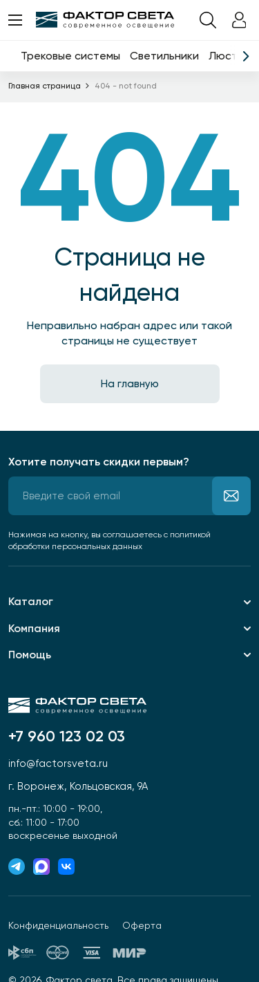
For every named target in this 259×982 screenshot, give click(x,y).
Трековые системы (70, 55)
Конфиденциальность (58, 925)
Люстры (230, 55)
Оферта (142, 925)
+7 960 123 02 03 (66, 736)
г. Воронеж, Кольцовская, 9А (78, 786)
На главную (130, 384)
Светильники (164, 55)
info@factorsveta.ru (58, 763)
